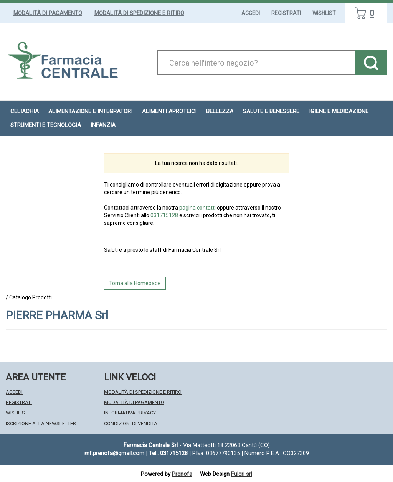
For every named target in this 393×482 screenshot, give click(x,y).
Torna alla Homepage (135, 283)
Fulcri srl (241, 473)
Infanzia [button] (103, 125)
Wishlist (324, 13)
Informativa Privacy (130, 413)
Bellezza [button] (219, 111)
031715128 (164, 215)
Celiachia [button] (24, 111)
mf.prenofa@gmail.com (114, 453)
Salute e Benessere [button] (271, 111)
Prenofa (182, 473)
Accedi (250, 13)
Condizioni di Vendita (130, 423)
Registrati (286, 13)
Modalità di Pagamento (47, 13)
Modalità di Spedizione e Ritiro (139, 13)
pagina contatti (197, 208)
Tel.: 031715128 (168, 453)
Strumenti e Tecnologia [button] (45, 125)
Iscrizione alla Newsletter (41, 423)
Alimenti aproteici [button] (169, 111)
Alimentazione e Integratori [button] (90, 111)
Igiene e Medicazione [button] (338, 111)
